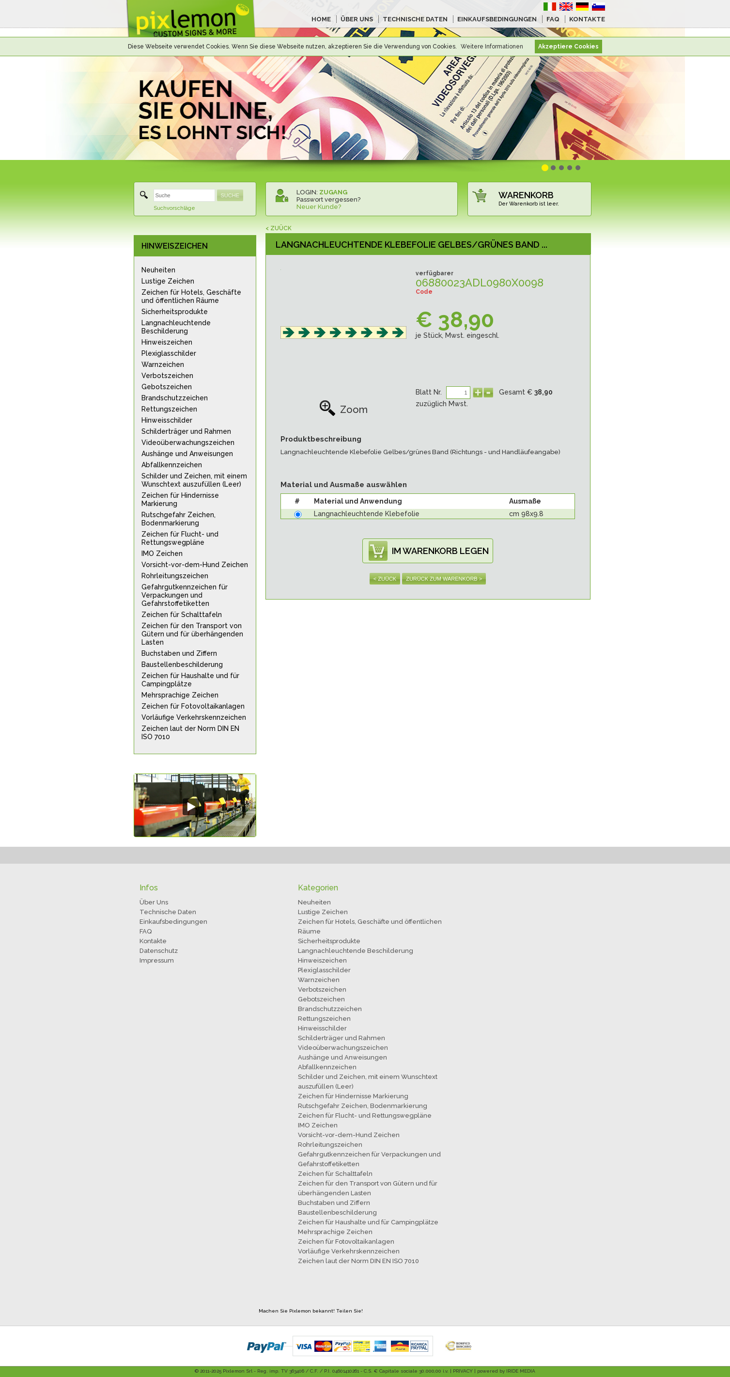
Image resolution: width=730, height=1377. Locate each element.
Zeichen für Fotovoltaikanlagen (193, 706)
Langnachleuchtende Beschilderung (176, 327)
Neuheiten (158, 270)
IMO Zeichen (162, 553)
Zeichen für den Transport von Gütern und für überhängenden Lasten (192, 634)
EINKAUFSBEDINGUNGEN (497, 19)
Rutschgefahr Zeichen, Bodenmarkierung (178, 519)
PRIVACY (463, 1371)
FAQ (552, 19)
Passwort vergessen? (328, 199)
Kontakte (153, 941)
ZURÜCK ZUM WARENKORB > (444, 579)
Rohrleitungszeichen (174, 576)
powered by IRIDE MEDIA (506, 1371)
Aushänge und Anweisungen (187, 454)
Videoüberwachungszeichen (187, 442)
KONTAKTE (587, 19)
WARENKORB (526, 195)
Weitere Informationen (492, 46)
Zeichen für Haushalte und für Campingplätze (190, 680)
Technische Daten (168, 912)
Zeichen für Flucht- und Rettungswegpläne (179, 538)
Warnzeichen (162, 364)
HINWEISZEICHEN (174, 246)
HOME (321, 19)
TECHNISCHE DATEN (415, 19)
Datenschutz (159, 950)
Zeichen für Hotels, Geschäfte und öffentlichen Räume (191, 296)
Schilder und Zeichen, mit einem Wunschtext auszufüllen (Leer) (194, 480)
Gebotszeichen (166, 387)
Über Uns (154, 902)
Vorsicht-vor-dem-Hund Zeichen (194, 565)
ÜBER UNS (357, 19)
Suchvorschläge (174, 208)
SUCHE (230, 195)
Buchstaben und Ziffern (179, 653)
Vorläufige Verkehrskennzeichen (193, 717)
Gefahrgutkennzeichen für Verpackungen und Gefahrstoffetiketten (184, 595)
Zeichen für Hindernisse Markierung (180, 499)
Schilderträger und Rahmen (186, 431)
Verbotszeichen (167, 376)
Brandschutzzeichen (174, 398)
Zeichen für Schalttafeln (181, 614)
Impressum (157, 960)
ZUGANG (333, 192)
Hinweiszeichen (166, 342)
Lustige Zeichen (167, 281)
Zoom (343, 409)
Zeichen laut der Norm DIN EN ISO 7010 (190, 733)
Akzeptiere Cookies (568, 46)
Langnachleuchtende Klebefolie (366, 514)
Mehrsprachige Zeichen (179, 695)
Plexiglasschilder (168, 353)
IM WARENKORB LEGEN (440, 551)
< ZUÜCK (278, 228)
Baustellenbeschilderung (182, 664)
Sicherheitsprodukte (174, 312)
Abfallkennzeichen (171, 465)
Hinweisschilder (166, 420)
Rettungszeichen (169, 409)
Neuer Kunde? (318, 206)
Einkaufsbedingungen (173, 921)
